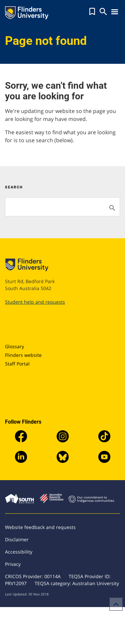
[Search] (62, 207)
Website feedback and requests (40, 527)
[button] (92, 11)
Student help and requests (35, 302)
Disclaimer (17, 539)
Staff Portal (17, 364)
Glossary (14, 346)
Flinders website (23, 355)
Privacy (13, 564)
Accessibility (18, 552)
